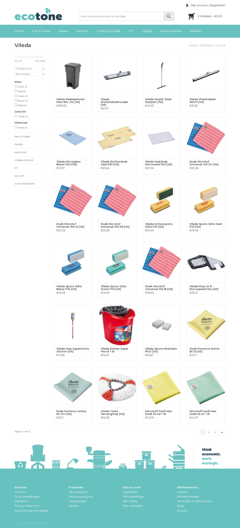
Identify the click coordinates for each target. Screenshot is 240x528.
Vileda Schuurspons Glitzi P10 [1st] (159, 225)
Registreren (130, 492)
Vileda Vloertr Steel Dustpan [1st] (158, 100)
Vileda (220, 45)
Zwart (22, 86)
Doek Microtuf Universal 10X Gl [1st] (70, 225)
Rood (22, 105)
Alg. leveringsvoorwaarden (32, 510)
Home (19, 31)
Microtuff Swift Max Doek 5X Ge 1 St (158, 412)
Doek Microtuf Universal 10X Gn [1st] (204, 163)
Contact (182, 510)
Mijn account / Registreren (205, 5)
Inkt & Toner (41, 31)
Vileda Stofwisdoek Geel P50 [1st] (114, 163)
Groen (23, 96)
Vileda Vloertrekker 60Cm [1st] (203, 100)
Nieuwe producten (81, 496)
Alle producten (78, 492)
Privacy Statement (27, 506)
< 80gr (23, 116)
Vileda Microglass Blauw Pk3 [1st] (68, 163)
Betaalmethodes (188, 496)
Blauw (23, 100)
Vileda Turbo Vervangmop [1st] (113, 412)
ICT (131, 31)
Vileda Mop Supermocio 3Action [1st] (72, 350)
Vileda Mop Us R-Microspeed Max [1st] (204, 288)
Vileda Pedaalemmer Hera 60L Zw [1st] (70, 100)
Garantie (182, 492)
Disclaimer (21, 501)
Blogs (180, 506)
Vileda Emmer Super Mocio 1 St (114, 350)
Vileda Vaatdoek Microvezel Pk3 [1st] (158, 163)
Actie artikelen (171, 31)
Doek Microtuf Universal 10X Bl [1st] (159, 288)
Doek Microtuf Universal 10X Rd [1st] (115, 225)
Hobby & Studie (108, 31)
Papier (63, 31)
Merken (196, 31)
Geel (22, 91)
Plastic (23, 127)
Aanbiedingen (78, 501)
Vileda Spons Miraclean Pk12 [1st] (161, 350)
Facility (147, 31)
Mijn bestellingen (134, 496)
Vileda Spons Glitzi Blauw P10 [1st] (69, 288)
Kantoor (83, 31)
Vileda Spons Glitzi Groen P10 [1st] (113, 288)
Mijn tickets (130, 501)
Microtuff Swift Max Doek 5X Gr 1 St (203, 412)
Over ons (20, 492)
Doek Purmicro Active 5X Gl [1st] (204, 350)
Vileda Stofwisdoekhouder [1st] (114, 102)
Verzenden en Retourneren (194, 501)
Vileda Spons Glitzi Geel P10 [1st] (206, 225)
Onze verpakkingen (27, 496)
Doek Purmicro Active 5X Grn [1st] (71, 412)
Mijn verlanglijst (133, 506)
